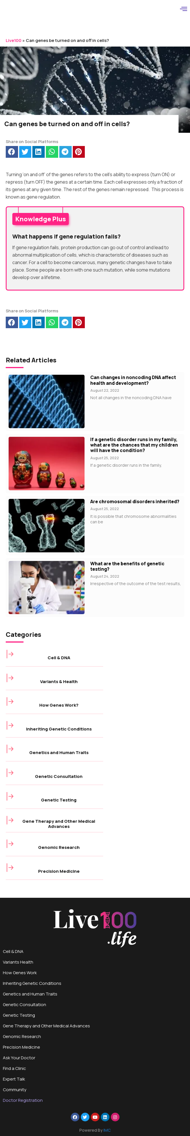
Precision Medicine (59, 871)
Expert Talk (14, 1079)
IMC (107, 1130)
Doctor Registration (23, 1100)
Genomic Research (59, 847)
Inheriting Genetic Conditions (59, 729)
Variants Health (18, 962)
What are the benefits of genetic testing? (127, 566)
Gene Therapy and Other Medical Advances (58, 823)
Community (14, 1090)
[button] (12, 152)
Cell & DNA (59, 658)
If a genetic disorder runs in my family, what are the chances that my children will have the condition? (134, 444)
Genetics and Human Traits (59, 752)
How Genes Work (20, 973)
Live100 (13, 40)
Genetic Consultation (59, 776)
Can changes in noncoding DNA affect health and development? (133, 380)
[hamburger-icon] (183, 9)
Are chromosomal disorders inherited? (134, 501)
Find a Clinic (14, 1068)
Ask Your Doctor (19, 1058)
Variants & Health (59, 681)
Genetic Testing (59, 800)
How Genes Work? (59, 705)
